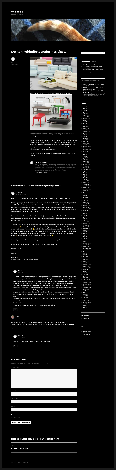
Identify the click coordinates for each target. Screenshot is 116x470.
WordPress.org (86, 334)
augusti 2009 (86, 269)
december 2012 (87, 204)
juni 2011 (85, 233)
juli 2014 (85, 172)
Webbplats (14, 406)
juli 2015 (85, 153)
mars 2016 (85, 140)
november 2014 (87, 166)
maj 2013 (85, 195)
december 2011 (86, 223)
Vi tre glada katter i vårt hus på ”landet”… (93, 65)
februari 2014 (86, 181)
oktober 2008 (86, 286)
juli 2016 (85, 133)
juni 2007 (85, 307)
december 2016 (86, 130)
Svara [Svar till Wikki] (15, 309)
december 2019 (86, 107)
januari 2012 (86, 222)
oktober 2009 (86, 266)
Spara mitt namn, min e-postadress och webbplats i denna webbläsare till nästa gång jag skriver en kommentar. (43, 416)
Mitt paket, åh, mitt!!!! (93, 95)
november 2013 (87, 185)
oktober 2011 (86, 227)
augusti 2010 (86, 250)
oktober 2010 (86, 246)
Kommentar (15, 367)
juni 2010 (85, 253)
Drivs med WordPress (23, 462)
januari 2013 (86, 202)
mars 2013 (85, 199)
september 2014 (87, 169)
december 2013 (87, 184)
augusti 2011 (86, 230)
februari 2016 (86, 141)
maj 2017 (85, 121)
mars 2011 (85, 238)
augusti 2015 (86, 151)
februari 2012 (86, 220)
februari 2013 (86, 200)
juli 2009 (85, 271)
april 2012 (85, 217)
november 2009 (87, 264)
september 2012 (87, 208)
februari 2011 (86, 240)
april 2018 (85, 112)
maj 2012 (85, 215)
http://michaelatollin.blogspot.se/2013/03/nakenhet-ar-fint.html (38, 244)
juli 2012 (85, 212)
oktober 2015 (86, 148)
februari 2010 (86, 259)
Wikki (12, 62)
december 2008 (87, 282)
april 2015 (85, 158)
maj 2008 (85, 294)
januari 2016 (86, 143)
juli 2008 (85, 291)
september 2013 (87, 189)
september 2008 (87, 287)
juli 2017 (85, 120)
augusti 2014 (86, 171)
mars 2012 (85, 218)
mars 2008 (85, 297)
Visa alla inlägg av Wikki (41, 172)
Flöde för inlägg (87, 331)
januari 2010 (86, 261)
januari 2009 (86, 281)
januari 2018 (86, 117)
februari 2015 (86, 161)
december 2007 (87, 302)
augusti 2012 (86, 210)
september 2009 (87, 268)
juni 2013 (85, 194)
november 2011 (86, 225)
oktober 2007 (86, 305)
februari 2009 (86, 279)
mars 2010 (85, 258)
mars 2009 (85, 277)
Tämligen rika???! (87, 73)
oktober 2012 (86, 207)
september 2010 (87, 248)
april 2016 (85, 138)
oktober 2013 (86, 187)
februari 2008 (86, 299)
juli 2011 (85, 231)
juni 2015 (85, 154)
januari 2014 (86, 182)
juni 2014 (85, 174)
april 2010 (85, 256)
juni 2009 (85, 272)
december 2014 (87, 164)
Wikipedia (17, 11)
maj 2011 (85, 235)
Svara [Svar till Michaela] (13, 264)
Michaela (19, 192)
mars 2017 (85, 125)
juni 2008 (85, 292)
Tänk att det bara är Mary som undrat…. (93, 66)
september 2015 (87, 149)
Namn (13, 391)
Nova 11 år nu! (86, 68)
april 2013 (85, 197)
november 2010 (87, 245)
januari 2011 (86, 241)
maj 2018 (85, 110)
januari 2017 (86, 128)
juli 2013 (85, 192)
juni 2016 (85, 135)
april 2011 (85, 236)
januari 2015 (86, 163)
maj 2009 (85, 274)
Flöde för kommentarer (89, 333)
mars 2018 (85, 113)
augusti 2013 (86, 190)
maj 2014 (85, 176)
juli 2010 (85, 251)
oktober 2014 (86, 167)
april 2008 (85, 295)
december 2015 (86, 144)
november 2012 (87, 205)
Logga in (85, 329)
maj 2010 (85, 254)
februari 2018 (86, 115)
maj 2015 (85, 156)
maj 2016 (85, 136)
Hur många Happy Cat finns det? (96, 94)
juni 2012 (85, 213)
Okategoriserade (87, 318)
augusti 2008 (86, 289)
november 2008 (87, 284)
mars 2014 (85, 179)
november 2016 (86, 131)
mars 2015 (85, 159)
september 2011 (87, 228)
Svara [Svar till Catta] (13, 328)
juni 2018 (85, 108)
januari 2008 (86, 300)
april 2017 (85, 123)
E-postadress (16, 398)
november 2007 (87, 304)
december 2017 (86, 118)
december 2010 (87, 243)
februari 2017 (86, 126)
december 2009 (87, 263)
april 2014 (85, 177)
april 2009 (85, 276)
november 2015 (86, 146)
